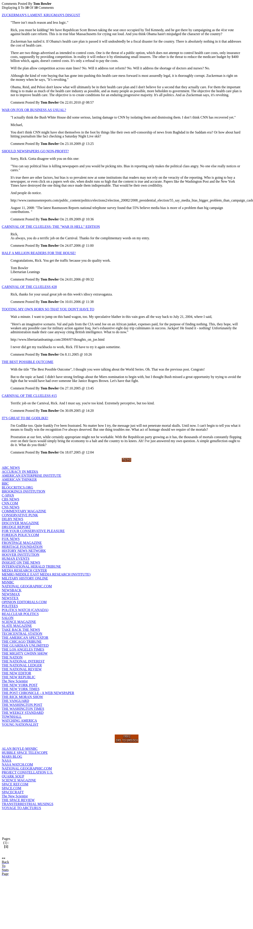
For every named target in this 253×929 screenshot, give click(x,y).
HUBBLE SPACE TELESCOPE (25, 752)
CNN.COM (10, 503)
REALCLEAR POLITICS (20, 614)
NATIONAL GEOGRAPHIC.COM (27, 586)
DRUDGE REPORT (16, 527)
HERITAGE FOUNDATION (22, 547)
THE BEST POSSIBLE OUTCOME (27, 362)
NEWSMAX (11, 594)
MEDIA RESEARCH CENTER (24, 570)
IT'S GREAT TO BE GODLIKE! (25, 418)
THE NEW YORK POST (20, 685)
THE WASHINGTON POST (22, 705)
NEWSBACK (12, 590)
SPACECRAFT (13, 792)
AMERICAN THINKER (19, 479)
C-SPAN (8, 495)
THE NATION (12, 657)
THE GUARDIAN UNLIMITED (25, 645)
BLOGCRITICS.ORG (17, 487)
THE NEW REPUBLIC (18, 677)
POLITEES (10, 606)
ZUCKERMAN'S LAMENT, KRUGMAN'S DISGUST (41, 15)
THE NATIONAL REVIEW (22, 669)
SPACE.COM (11, 788)
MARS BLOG (12, 756)
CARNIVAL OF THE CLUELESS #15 (29, 396)
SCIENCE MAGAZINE (19, 622)
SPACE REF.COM (15, 784)
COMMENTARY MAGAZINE (24, 511)
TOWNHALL (12, 716)
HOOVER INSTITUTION (20, 554)
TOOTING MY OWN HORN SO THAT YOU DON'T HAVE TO (48, 309)
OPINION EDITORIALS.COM (24, 602)
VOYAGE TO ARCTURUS (21, 808)
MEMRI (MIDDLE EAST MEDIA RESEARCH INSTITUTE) (46, 574)
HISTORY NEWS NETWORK (24, 551)
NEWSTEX (10, 598)
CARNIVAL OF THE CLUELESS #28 (29, 287)
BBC (5, 483)
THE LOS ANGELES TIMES (23, 649)
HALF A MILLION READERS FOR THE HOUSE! (39, 253)
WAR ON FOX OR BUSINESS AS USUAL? (34, 110)
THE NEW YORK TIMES (21, 689)
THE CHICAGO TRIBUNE (22, 641)
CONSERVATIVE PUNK (20, 515)
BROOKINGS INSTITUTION (23, 491)
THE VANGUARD (15, 701)
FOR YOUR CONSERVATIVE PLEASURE (33, 531)
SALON (7, 618)
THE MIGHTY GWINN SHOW (25, 653)
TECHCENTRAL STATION (22, 634)
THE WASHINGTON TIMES (23, 709)
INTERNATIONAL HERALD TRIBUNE (31, 566)
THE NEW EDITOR (16, 673)
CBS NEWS (10, 499)
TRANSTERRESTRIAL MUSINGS (27, 804)
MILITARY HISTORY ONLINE (25, 578)
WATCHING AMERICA (19, 720)
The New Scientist (15, 681)
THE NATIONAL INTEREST (23, 661)
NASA (6, 760)
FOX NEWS (11, 539)
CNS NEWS (10, 507)
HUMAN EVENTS (15, 558)
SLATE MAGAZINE (17, 626)
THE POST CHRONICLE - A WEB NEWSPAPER (38, 693)
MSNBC (8, 582)
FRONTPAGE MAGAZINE (22, 543)
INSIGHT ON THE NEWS (21, 562)
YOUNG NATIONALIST (20, 724)
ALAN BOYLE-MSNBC (20, 749)
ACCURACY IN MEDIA (20, 472)
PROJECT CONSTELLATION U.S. (27, 772)
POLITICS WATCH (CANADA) (25, 610)
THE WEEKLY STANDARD (23, 713)
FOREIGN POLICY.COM (20, 535)
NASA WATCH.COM (17, 764)
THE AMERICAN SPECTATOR (25, 637)
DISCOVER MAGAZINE (20, 523)
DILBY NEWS (12, 519)
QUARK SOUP (13, 776)
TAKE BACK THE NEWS (21, 630)
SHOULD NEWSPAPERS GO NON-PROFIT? (35, 151)
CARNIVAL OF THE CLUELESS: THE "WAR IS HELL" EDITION (51, 227)
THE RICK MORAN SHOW (22, 697)
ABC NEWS (11, 468)
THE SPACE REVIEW (18, 800)
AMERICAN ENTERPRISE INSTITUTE (31, 475)
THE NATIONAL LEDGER (22, 665)
